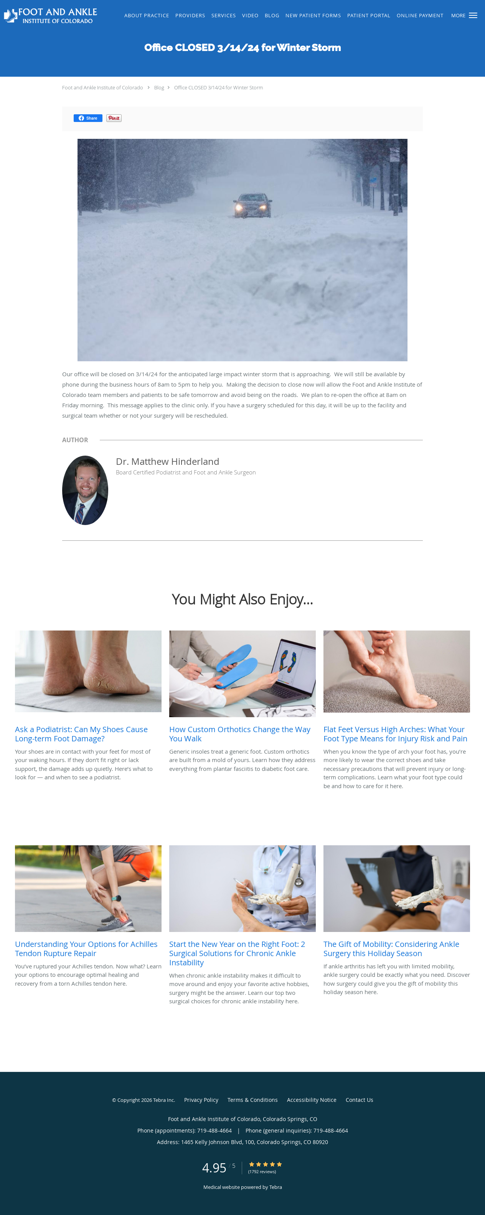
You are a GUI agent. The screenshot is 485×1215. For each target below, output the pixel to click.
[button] (473, 15)
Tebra (275, 1187)
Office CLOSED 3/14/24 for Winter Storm (218, 87)
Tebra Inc (163, 1099)
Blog (159, 87)
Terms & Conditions (253, 1099)
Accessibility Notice (312, 1099)
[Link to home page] (49, 15)
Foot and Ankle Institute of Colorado (102, 87)
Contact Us (359, 1099)
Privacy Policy (201, 1099)
